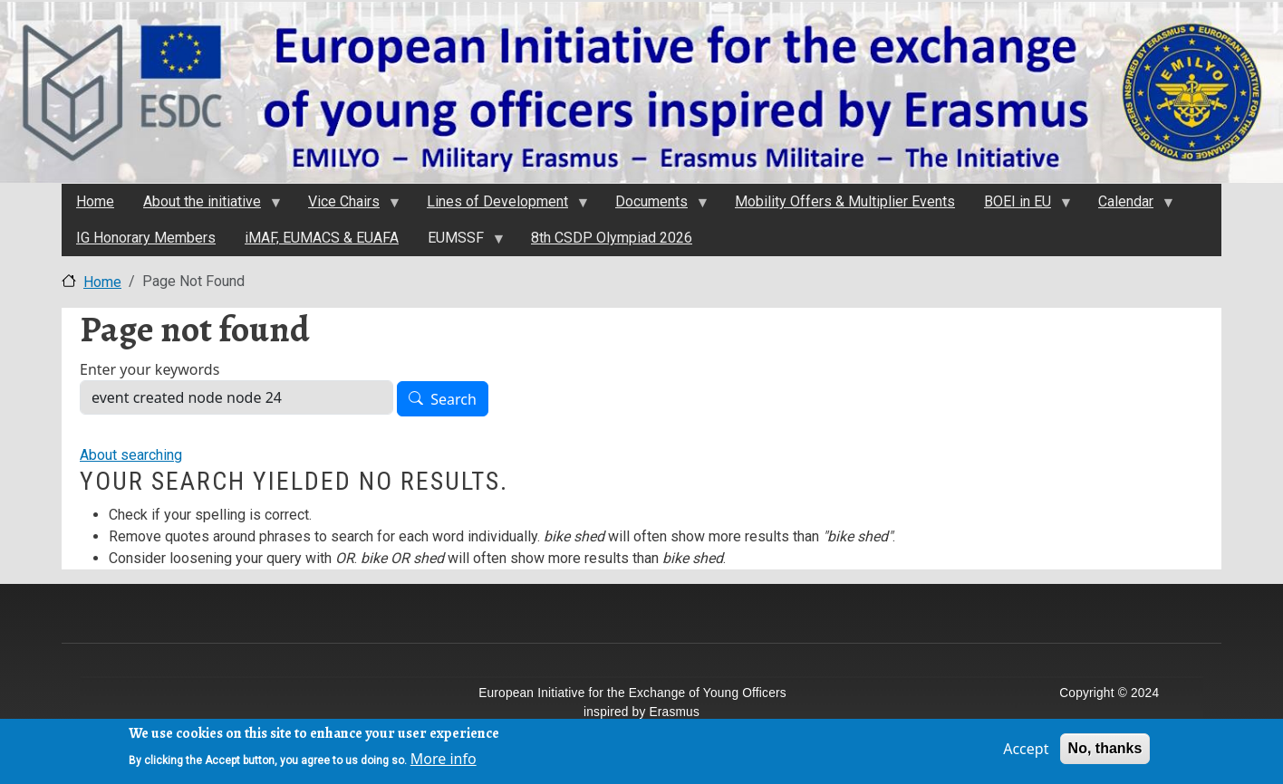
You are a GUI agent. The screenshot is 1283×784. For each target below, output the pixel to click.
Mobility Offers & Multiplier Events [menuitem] (845, 201)
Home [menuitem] (95, 201)
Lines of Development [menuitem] (500, 206)
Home (102, 282)
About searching (131, 455)
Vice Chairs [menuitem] (347, 206)
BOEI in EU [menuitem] (1020, 206)
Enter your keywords (149, 369)
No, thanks (1105, 750)
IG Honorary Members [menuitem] (146, 237)
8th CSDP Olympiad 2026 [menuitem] (611, 237)
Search (453, 399)
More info (443, 760)
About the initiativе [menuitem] (205, 206)
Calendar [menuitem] (1128, 206)
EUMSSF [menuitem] (458, 242)
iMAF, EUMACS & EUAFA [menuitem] (322, 237)
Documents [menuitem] (654, 206)
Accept (1025, 750)
